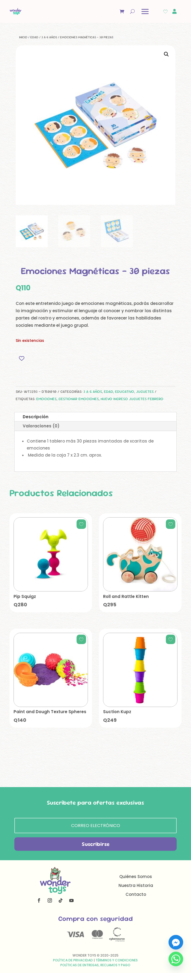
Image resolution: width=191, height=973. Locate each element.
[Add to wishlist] (22, 358)
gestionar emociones (78, 398)
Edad (34, 37)
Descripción (35, 417)
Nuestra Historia (135, 885)
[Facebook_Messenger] (176, 942)
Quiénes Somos (135, 876)
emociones (46, 398)
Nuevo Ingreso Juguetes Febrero (132, 398)
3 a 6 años (49, 37)
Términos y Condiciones (117, 960)
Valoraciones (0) (41, 426)
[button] (166, 54)
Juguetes (145, 391)
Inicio (23, 37)
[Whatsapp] (176, 959)
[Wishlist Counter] (165, 11)
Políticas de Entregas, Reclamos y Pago (95, 965)
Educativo (124, 391)
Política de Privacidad (73, 960)
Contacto (136, 894)
